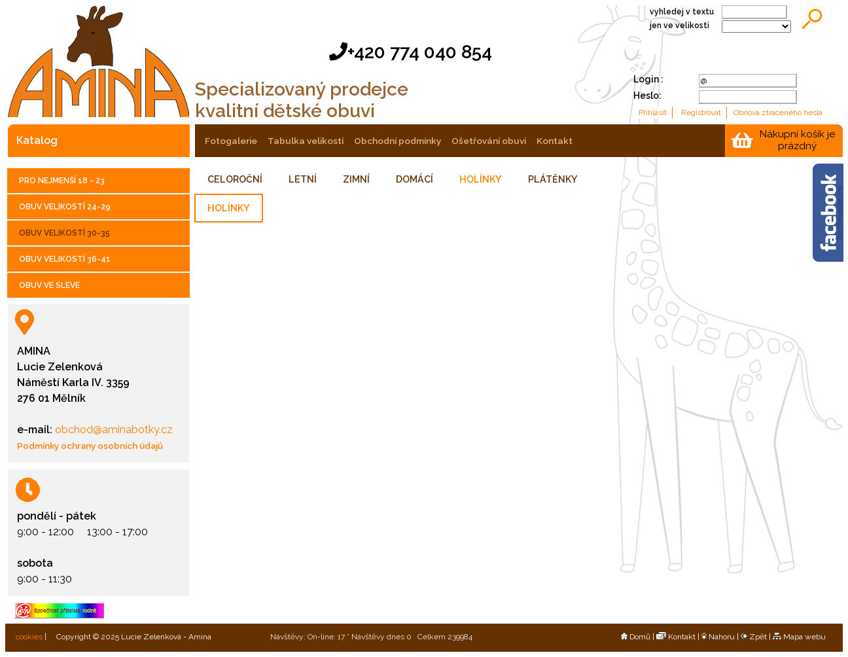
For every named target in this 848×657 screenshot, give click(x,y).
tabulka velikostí (306, 140)
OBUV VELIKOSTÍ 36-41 (65, 259)
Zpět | (757, 636)
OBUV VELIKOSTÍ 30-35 (64, 233)
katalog (37, 140)
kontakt (555, 140)
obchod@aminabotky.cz (112, 429)
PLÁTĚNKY (553, 179)
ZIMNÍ (356, 179)
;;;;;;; (756, 26)
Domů (635, 636)
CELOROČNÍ (234, 179)
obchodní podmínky (397, 140)
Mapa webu (799, 636)
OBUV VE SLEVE (49, 285)
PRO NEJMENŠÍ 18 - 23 (62, 180)
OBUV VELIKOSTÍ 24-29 (65, 206)
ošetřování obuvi (488, 140)
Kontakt (676, 636)
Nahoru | (721, 636)
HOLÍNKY (480, 179)
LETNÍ (303, 179)
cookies (28, 636)
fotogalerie (231, 140)
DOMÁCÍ (414, 179)
